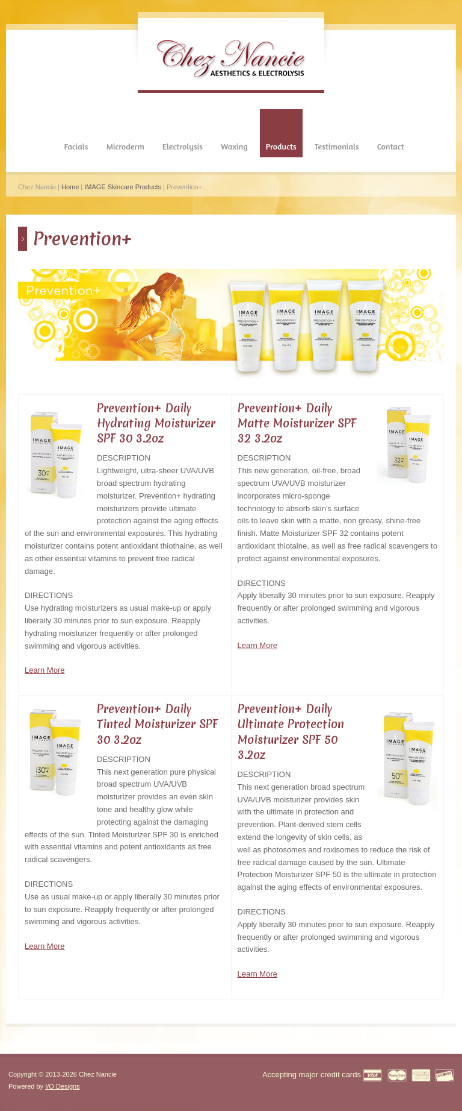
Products (281, 146)
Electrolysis (182, 146)
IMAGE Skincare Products (122, 186)
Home (70, 186)
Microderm (125, 146)
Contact (390, 146)
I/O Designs (62, 1086)
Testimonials (337, 146)
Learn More (44, 670)
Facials (76, 146)
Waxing (234, 146)
